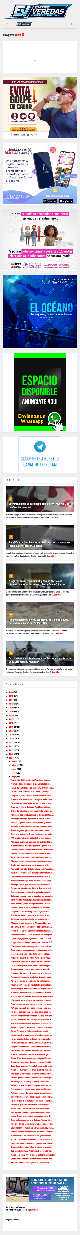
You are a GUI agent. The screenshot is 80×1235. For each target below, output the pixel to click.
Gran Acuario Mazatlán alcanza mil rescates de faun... (32, 1158)
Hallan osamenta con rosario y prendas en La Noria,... (32, 1043)
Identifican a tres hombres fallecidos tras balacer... (31, 1050)
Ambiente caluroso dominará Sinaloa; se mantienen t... (32, 1093)
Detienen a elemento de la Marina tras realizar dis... (31, 919)
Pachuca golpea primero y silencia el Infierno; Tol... (31, 1081)
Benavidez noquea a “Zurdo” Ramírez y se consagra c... (32, 934)
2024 (11, 750)
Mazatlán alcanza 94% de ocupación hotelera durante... (33, 1155)
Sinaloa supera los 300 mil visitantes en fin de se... (30, 1108)
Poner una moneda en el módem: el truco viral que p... (31, 1004)
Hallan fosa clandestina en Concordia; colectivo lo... (31, 1039)
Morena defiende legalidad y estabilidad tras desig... (31, 880)
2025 (11, 754)
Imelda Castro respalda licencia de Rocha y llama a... (31, 811)
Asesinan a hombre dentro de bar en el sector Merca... (32, 1074)
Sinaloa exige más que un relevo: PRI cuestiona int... (31, 830)
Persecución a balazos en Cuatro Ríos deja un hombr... (32, 961)
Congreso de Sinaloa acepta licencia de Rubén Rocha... (32, 795)
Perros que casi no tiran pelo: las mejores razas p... (30, 981)
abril (14, 773)
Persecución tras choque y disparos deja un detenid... (31, 888)
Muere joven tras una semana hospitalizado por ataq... (32, 1035)
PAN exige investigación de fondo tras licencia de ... (31, 838)
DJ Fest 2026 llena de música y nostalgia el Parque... (31, 1058)
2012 (11, 703)
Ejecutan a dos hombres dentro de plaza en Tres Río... (31, 973)
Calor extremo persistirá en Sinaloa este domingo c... (31, 965)
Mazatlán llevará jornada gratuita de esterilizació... (31, 1070)
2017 (11, 723)
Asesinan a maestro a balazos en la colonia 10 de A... (31, 818)
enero (14, 761)
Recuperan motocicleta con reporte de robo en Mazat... (32, 815)
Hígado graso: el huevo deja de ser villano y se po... (30, 954)
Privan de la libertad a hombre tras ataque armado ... (32, 931)
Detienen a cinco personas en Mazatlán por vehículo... (32, 896)
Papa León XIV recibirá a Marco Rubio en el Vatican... (31, 985)
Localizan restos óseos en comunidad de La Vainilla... (31, 907)
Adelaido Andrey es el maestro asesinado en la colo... (31, 892)
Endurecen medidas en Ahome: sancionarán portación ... (32, 834)
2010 (11, 696)
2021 (11, 738)
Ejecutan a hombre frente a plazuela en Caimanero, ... (32, 992)
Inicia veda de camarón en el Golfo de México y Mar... (31, 1120)
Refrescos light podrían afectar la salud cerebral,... (31, 1008)
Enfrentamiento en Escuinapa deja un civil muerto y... (32, 1097)
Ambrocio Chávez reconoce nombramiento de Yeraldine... (33, 849)
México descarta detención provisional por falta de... (31, 1116)
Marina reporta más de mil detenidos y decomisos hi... (31, 1135)
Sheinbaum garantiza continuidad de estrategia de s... (32, 1104)
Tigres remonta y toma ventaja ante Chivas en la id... (31, 903)
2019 (11, 731)
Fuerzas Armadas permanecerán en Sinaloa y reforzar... (33, 1131)
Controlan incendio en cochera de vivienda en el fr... (31, 876)
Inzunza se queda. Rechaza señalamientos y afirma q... (32, 822)
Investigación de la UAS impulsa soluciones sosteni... (31, 1112)
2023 (11, 746)
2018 (11, 727)
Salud (19, 35)
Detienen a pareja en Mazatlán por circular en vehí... (31, 803)
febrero (15, 765)
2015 (11, 715)
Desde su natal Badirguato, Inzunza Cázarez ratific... (31, 900)
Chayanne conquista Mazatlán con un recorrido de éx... (32, 942)
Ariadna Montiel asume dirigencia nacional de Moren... (32, 1015)
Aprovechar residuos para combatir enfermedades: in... (32, 873)
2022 (11, 742)
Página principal (12, 1219)
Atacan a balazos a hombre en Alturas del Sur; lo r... (31, 923)
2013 (11, 707)
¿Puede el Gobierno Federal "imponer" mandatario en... (32, 826)
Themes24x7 (34, 1210)
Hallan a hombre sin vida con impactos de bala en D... (31, 1019)
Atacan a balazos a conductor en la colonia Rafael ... (31, 853)
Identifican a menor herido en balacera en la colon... (31, 927)
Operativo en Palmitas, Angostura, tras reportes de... (31, 1151)
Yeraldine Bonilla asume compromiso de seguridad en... (32, 1124)
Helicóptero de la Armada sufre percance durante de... (32, 1101)
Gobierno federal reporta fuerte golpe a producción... (32, 1147)
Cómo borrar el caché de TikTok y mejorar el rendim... (31, 1000)
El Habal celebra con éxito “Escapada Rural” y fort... (31, 1054)
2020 (11, 734)
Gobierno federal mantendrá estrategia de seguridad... (32, 1128)
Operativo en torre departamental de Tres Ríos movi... (31, 1089)
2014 (11, 711)
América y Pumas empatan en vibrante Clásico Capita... (32, 1077)
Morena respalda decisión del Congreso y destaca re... (32, 845)
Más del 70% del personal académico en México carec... (32, 996)
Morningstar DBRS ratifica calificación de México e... (31, 780)
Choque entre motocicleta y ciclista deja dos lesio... (30, 911)
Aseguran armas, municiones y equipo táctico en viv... (31, 1085)
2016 (11, 719)
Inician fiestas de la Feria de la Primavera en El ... (30, 1031)
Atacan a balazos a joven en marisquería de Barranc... (32, 861)
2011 (11, 700)
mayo (14, 776)
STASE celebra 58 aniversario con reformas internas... (32, 857)
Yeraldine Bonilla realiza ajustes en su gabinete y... (31, 1162)
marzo (14, 769)
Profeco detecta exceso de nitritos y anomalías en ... (31, 784)
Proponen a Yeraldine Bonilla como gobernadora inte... (32, 799)
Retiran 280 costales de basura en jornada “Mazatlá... (32, 869)
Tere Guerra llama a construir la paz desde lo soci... (31, 915)
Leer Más (54, 517)
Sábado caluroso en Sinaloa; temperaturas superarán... (32, 788)
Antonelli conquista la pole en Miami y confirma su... (31, 958)
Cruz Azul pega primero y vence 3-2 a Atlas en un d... (32, 938)
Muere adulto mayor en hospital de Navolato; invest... (32, 977)
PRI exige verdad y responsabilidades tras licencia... (31, 884)
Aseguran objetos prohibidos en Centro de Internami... (32, 1027)
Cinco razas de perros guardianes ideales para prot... (31, 950)
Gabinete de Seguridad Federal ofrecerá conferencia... (32, 1066)
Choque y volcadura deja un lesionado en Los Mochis (31, 1046)
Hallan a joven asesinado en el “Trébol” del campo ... (31, 791)
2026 (11, 758)
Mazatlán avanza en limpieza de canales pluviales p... (32, 1139)
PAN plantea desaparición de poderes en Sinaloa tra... (32, 1023)
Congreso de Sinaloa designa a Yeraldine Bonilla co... (31, 807)
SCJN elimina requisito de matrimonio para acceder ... (31, 969)
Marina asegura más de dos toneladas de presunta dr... (32, 988)
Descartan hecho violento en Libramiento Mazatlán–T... (32, 1143)
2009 (11, 692)
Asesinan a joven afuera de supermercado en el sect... (32, 842)
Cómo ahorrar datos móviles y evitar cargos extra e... (31, 946)
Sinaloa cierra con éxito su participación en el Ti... (30, 865)
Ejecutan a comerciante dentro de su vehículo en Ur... (31, 1062)
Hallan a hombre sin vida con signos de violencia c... (31, 1012)
